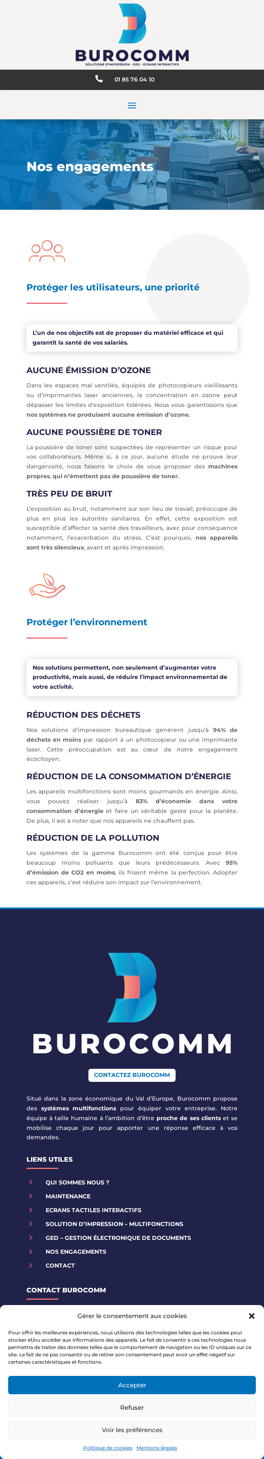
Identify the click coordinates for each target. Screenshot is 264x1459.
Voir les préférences (132, 1430)
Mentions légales (156, 1448)
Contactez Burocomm (132, 1075)
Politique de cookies (107, 1448)
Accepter (132, 1385)
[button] (252, 1316)
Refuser (132, 1407)
